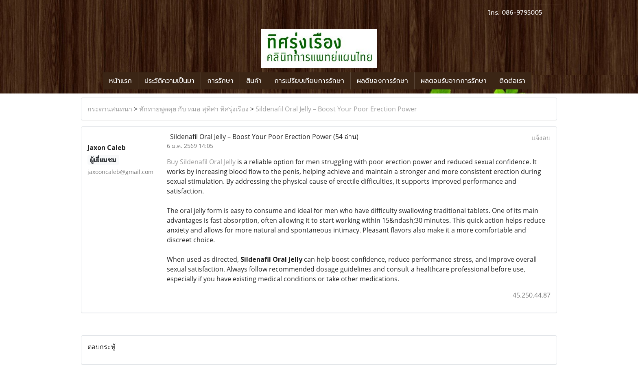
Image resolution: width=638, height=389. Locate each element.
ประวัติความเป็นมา (169, 81)
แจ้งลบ (541, 137)
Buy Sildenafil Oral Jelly (201, 161)
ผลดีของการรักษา (382, 81)
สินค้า (254, 81)
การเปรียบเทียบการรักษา (309, 81)
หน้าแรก (120, 81)
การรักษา (220, 81)
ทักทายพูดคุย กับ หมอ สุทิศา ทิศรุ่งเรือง (194, 108)
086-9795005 (522, 12)
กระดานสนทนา (109, 108)
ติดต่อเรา (512, 81)
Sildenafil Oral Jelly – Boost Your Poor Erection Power (336, 108)
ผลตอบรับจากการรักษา (454, 81)
